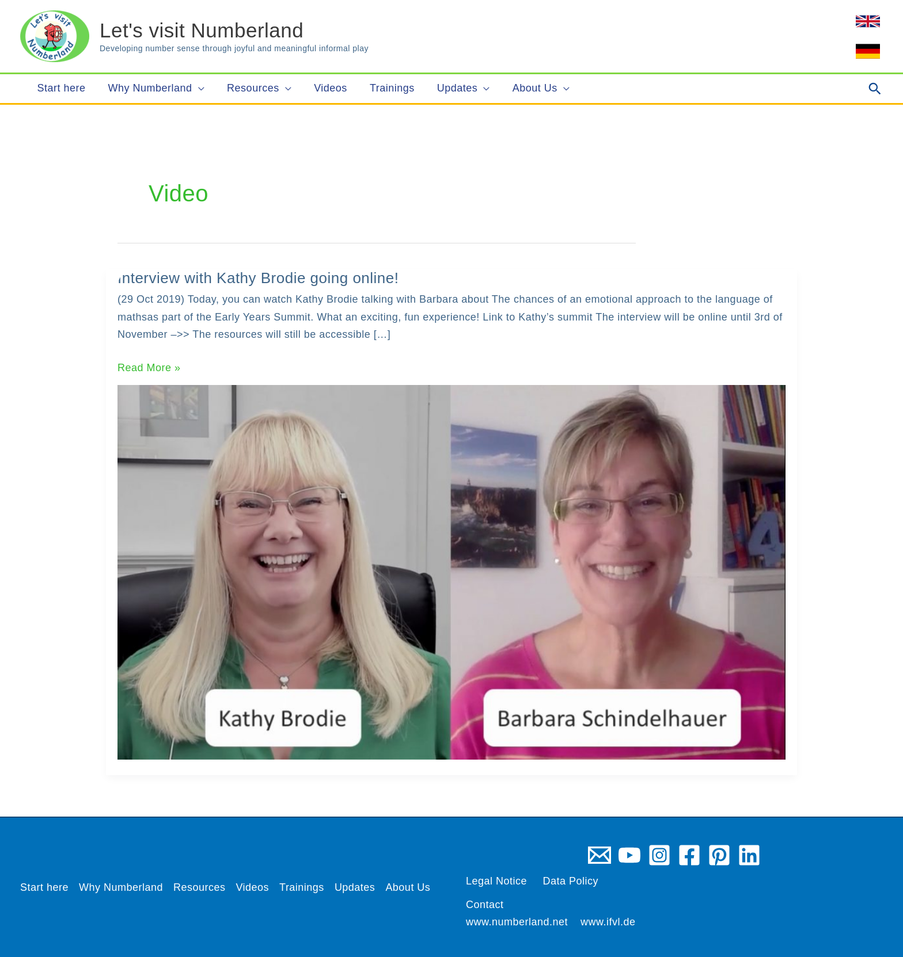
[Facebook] (689, 855)
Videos (253, 887)
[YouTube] (629, 855)
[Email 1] (599, 855)
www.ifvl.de (608, 922)
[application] (195, 88)
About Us (408, 887)
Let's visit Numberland (201, 30)
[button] (875, 89)
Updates (355, 887)
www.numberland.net (517, 922)
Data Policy (571, 881)
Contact (485, 904)
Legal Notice (496, 881)
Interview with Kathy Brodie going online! (258, 278)
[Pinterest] (719, 855)
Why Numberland (121, 887)
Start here (44, 887)
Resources (199, 887)
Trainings (301, 887)
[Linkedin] (749, 855)
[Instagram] (659, 855)
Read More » (149, 368)
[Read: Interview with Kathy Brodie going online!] (451, 571)
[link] (868, 21)
